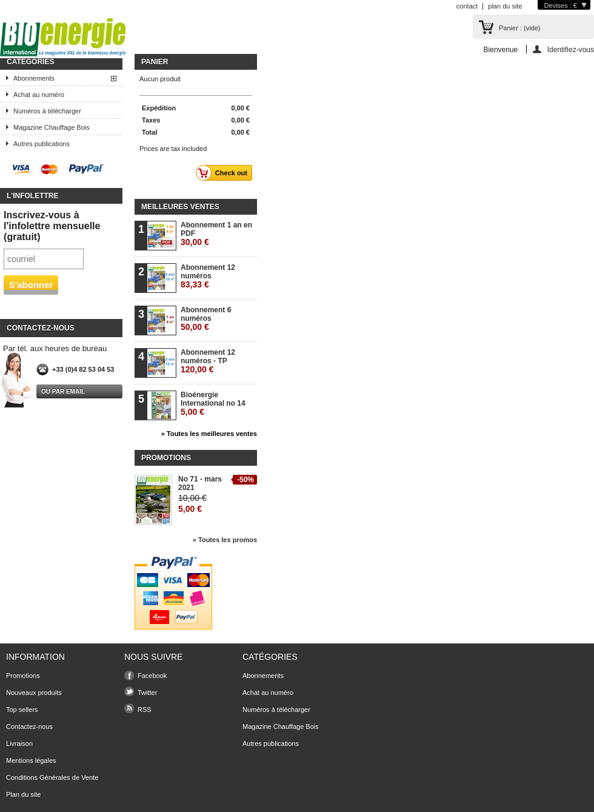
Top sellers (22, 709)
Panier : (519, 28)
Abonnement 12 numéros (208, 276)
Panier (154, 62)
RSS (145, 709)
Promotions (166, 458)
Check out (224, 173)
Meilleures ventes (180, 207)
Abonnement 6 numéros (206, 319)
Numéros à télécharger (47, 111)
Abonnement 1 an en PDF (216, 234)
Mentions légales (31, 760)
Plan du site (23, 794)
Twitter (147, 692)
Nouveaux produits (34, 692)
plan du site (505, 6)
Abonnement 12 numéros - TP (208, 361)
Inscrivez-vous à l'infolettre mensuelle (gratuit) (52, 226)
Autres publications (41, 143)
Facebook (152, 675)
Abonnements (34, 78)
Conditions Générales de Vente (52, 777)
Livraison (19, 743)
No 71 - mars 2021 (200, 483)
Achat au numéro (38, 94)
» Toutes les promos (225, 539)
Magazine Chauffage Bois (51, 127)
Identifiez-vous (570, 49)
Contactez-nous (29, 726)
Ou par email (63, 391)
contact (467, 6)
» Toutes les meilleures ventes (209, 433)
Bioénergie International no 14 (213, 404)
